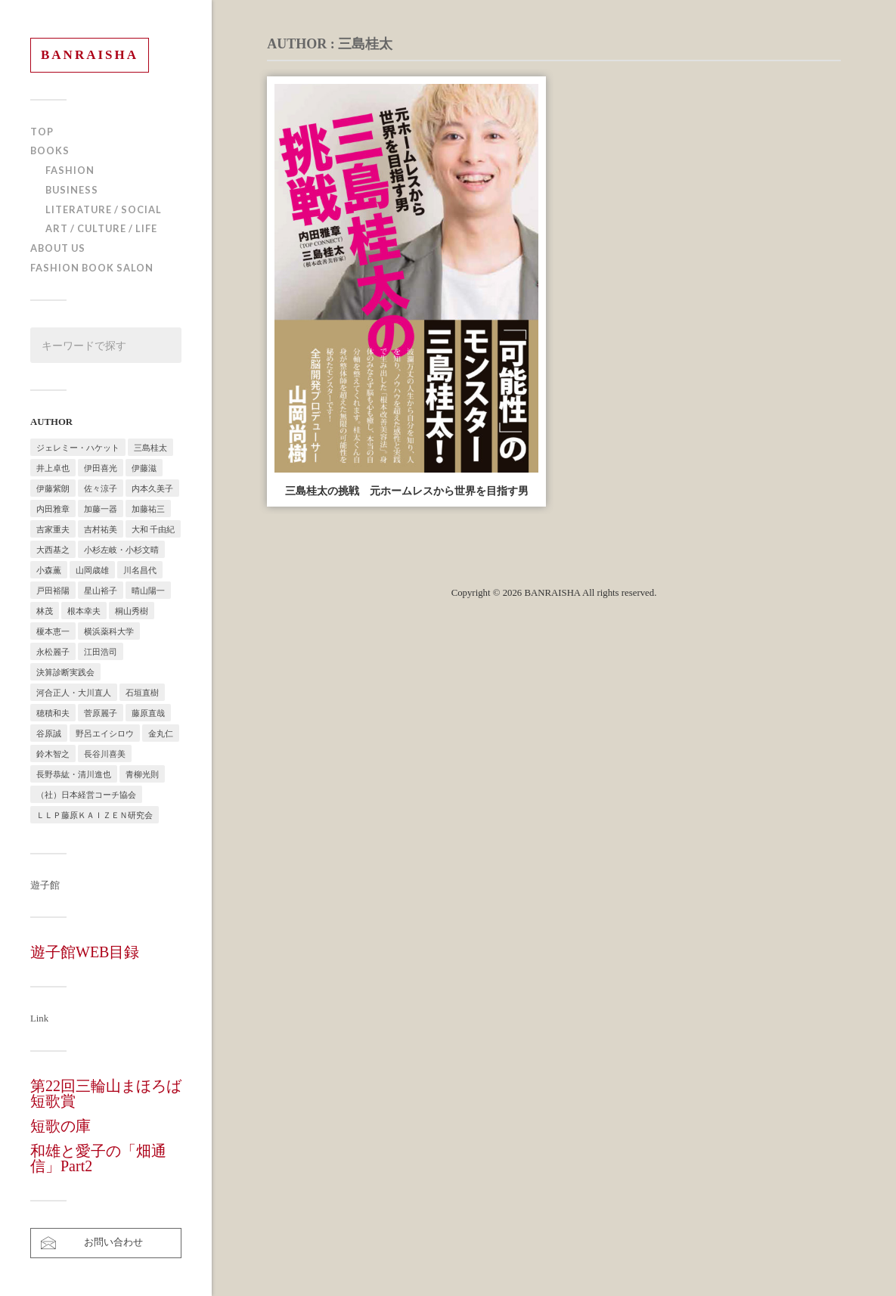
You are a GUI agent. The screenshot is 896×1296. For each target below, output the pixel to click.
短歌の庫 (60, 1126)
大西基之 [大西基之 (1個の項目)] (53, 549)
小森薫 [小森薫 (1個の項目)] (48, 570)
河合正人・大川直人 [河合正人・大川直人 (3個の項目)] (73, 692)
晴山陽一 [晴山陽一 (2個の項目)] (148, 590)
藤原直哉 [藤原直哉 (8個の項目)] (148, 713)
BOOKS (50, 150)
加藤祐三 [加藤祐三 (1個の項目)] (148, 508)
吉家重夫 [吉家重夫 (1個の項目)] (53, 529)
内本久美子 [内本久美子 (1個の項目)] (152, 488)
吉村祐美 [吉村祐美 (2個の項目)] (100, 529)
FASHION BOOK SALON (91, 268)
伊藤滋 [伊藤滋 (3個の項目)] (144, 468)
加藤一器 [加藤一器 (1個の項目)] (100, 508)
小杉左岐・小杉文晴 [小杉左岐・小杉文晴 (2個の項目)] (121, 549)
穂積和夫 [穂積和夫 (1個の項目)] (53, 713)
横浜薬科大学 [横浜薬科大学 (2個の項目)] (109, 631)
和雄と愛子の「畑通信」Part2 (98, 1158)
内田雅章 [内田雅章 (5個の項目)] (53, 508)
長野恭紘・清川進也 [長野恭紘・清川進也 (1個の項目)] (73, 774)
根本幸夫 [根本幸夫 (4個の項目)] (84, 610)
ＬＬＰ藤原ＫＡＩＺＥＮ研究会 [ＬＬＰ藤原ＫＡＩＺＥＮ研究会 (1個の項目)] (94, 815)
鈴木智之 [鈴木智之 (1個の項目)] (53, 753)
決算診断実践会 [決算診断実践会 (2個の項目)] (65, 672)
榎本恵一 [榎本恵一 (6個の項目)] (53, 631)
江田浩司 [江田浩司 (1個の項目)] (100, 651)
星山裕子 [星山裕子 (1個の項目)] (100, 590)
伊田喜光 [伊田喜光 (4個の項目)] (100, 468)
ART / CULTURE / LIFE (101, 228)
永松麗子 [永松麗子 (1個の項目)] (53, 651)
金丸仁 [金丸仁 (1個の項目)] (160, 733)
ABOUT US (57, 248)
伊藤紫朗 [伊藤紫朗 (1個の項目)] (53, 488)
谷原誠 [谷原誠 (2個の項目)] (48, 733)
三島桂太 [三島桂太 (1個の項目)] (150, 447)
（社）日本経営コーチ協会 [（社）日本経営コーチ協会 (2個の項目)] (86, 794)
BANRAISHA (89, 55)
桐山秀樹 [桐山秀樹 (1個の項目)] (131, 610)
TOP (42, 132)
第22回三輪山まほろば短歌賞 (105, 1093)
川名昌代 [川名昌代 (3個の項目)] (140, 570)
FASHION (70, 170)
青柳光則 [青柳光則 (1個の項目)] (142, 774)
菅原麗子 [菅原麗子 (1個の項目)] (100, 713)
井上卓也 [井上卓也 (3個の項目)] (53, 468)
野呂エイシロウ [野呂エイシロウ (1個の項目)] (105, 733)
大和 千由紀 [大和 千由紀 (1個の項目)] (153, 529)
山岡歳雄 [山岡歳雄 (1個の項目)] (92, 570)
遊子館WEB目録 (84, 952)
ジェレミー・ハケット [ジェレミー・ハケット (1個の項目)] (77, 447)
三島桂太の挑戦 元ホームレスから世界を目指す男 (407, 491)
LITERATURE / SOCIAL (103, 209)
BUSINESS (71, 190)
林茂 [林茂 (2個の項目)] (44, 610)
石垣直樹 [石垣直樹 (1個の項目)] (142, 692)
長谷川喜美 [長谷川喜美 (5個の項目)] (105, 753)
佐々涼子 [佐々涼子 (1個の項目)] (100, 488)
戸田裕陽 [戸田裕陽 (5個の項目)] (53, 590)
